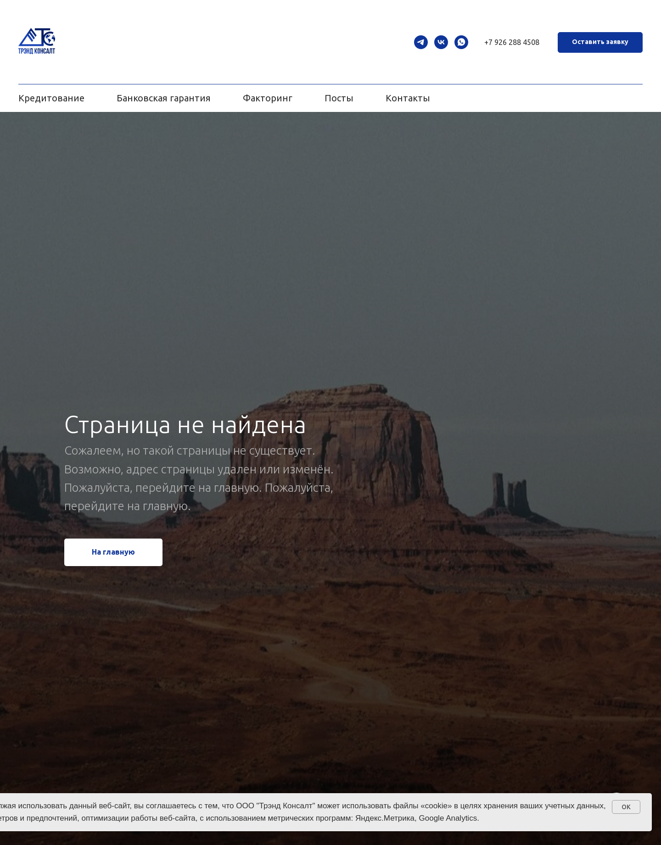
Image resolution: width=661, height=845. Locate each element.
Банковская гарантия (164, 98)
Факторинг (267, 98)
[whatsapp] (461, 42)
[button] (600, 42)
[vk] (441, 42)
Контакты (408, 98)
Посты (339, 98)
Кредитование (51, 98)
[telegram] (421, 42)
